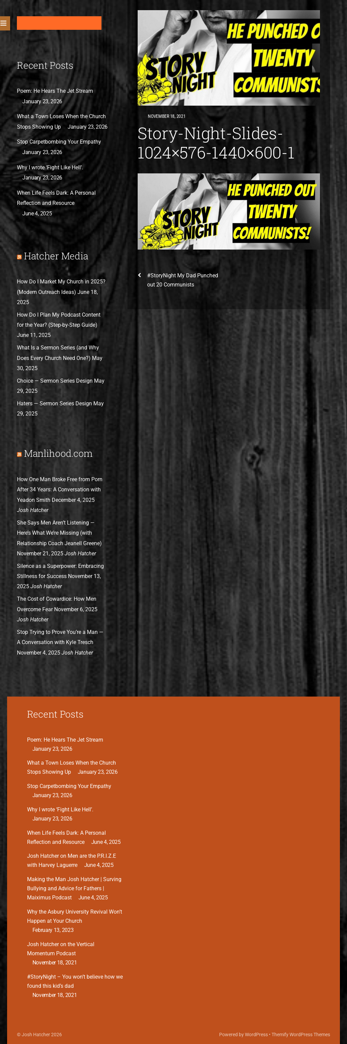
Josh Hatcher (36, 1034)
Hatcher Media (56, 256)
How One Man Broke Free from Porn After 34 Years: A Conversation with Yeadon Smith (59, 489)
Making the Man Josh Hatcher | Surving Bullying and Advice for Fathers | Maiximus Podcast (74, 888)
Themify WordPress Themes (301, 1034)
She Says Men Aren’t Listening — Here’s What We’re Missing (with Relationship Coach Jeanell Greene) (59, 533)
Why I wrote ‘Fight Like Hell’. (50, 167)
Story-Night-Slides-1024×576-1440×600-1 (216, 142)
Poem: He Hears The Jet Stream (55, 91)
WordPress (256, 1034)
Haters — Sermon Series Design (54, 403)
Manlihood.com (58, 453)
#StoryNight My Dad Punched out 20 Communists (178, 279)
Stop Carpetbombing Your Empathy (59, 142)
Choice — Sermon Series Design (55, 381)
